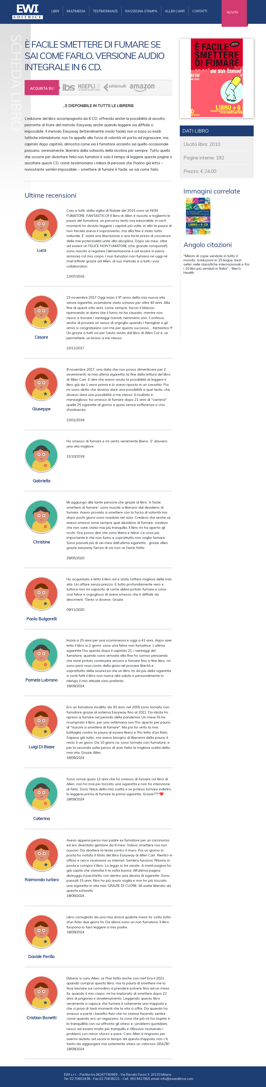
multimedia (76, 11)
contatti (199, 11)
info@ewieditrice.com (177, 1079)
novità (232, 12)
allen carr (175, 11)
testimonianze (105, 11)
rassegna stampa (141, 11)
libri (55, 11)
